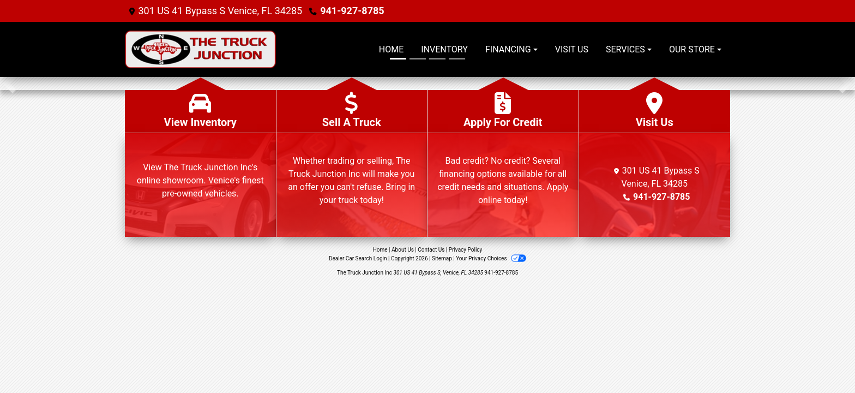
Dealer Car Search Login (358, 258)
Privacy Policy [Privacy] (466, 250)
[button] (9, 83)
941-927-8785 (352, 10)
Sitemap (442, 258)
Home (380, 250)
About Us (403, 250)
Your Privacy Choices (491, 258)
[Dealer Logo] (225, 49)
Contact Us (431, 250)
